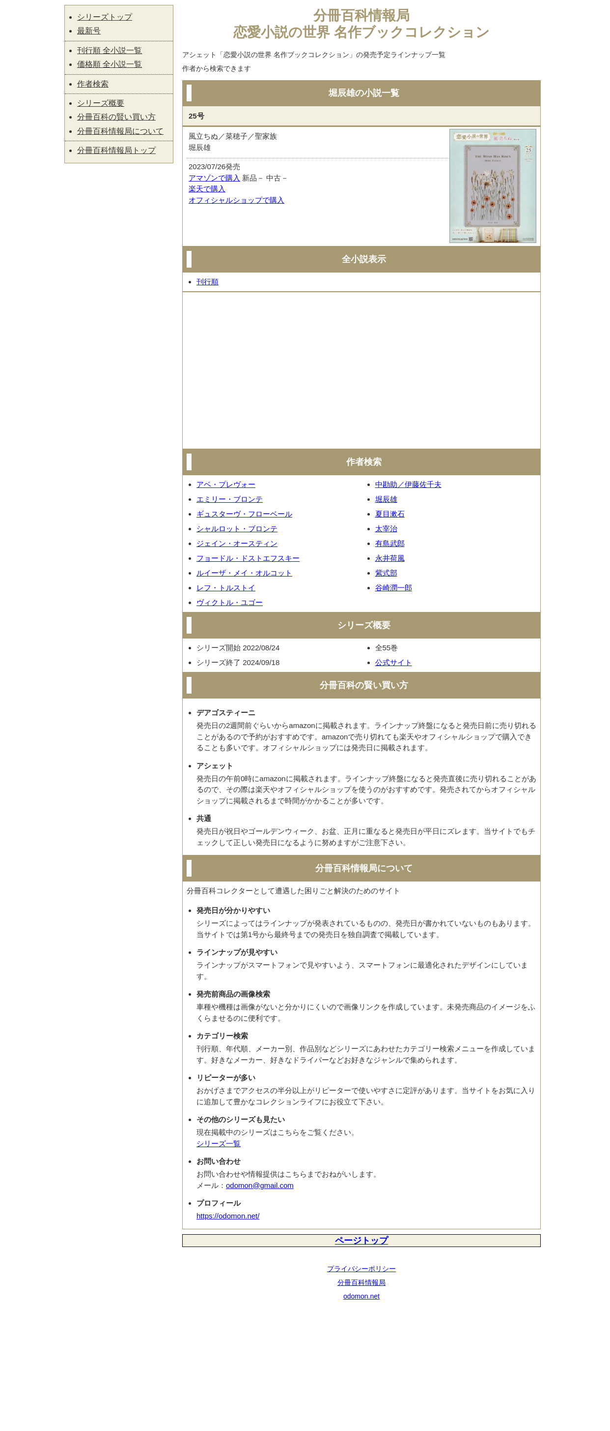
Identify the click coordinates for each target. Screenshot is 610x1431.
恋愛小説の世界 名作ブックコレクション (361, 32)
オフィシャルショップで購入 (236, 200)
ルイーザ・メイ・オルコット (244, 573)
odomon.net (361, 1296)
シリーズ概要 (100, 103)
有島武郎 (390, 543)
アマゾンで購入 (214, 178)
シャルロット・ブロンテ (236, 528)
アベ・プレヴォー (225, 484)
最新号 (89, 31)
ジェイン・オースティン (236, 543)
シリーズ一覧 (218, 1143)
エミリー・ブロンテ (229, 499)
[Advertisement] (361, 370)
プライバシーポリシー (361, 1269)
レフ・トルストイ (225, 587)
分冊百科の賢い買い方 (116, 117)
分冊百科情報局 (361, 1282)
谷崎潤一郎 (393, 587)
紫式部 (386, 573)
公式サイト (393, 662)
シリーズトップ (104, 17)
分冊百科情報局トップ (116, 150)
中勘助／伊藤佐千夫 (408, 484)
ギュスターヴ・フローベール (244, 514)
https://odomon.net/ (227, 1216)
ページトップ (361, 1240)
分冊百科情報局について (120, 131)
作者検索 (93, 84)
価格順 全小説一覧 (109, 64)
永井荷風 (390, 558)
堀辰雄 (386, 499)
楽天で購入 (207, 188)
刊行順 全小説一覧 (109, 50)
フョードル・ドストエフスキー (248, 558)
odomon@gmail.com (260, 1185)
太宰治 (386, 528)
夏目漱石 (390, 514)
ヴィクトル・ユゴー (229, 602)
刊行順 (207, 281)
